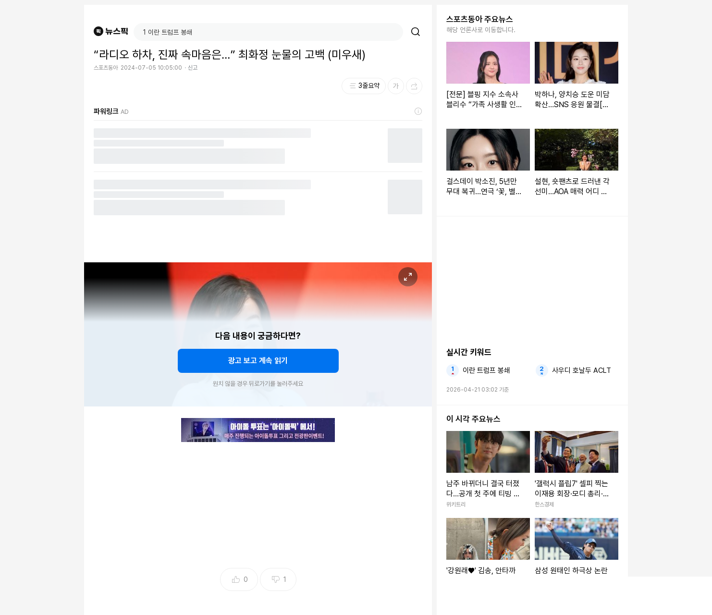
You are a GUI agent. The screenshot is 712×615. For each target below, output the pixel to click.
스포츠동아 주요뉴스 (479, 19)
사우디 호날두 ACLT (581, 370)
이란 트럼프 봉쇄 (486, 370)
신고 (192, 67)
